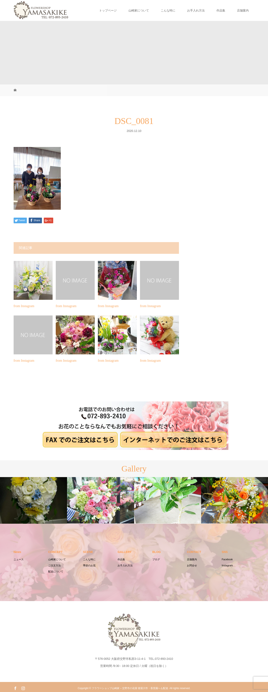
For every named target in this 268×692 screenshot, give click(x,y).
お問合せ (192, 565)
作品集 (220, 10)
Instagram (227, 565)
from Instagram (24, 306)
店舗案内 (243, 10)
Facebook (227, 559)
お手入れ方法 (196, 10)
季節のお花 (89, 565)
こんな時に (168, 10)
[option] (33, 500)
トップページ (108, 10)
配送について (55, 571)
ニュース (19, 559)
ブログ (156, 559)
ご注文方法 (54, 565)
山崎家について (138, 10)
